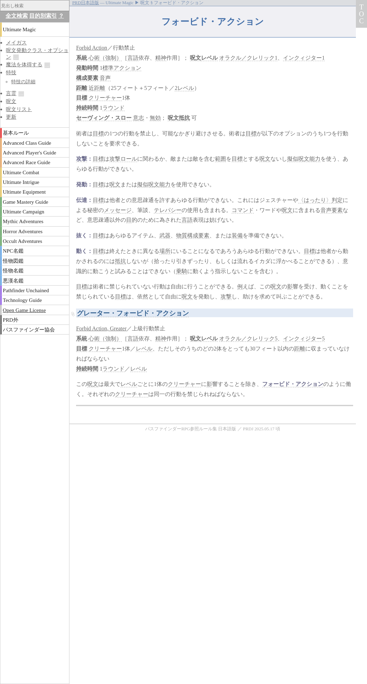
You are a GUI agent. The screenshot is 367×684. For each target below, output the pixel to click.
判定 (337, 200)
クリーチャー (105, 98)
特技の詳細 (23, 81)
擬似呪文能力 (303, 159)
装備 (237, 235)
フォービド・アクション (292, 384)
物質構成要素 (192, 235)
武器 (164, 235)
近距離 (97, 88)
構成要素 (87, 78)
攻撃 (81, 159)
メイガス (16, 42)
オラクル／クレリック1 (248, 58)
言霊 (11, 93)
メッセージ (118, 210)
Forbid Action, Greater (101, 328)
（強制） (111, 58)
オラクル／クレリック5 (248, 338)
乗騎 (181, 271)
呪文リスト (19, 109)
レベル (209, 58)
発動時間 (87, 68)
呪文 (195, 58)
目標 (81, 98)
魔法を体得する (24, 64)
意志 (138, 118)
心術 (94, 58)
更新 (11, 117)
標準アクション (121, 68)
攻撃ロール (123, 159)
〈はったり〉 (315, 200)
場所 (164, 251)
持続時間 (87, 108)
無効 (155, 118)
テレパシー (168, 210)
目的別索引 (43, 16)
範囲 (220, 159)
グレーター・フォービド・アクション (133, 313)
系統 (81, 58)
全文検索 (17, 16)
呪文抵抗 (179, 118)
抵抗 (120, 261)
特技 (11, 72)
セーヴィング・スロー (104, 118)
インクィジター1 (304, 58)
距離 (81, 88)
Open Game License (24, 310)
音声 (105, 78)
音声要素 (331, 210)
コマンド (243, 210)
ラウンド (113, 108)
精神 (160, 58)
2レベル (184, 88)
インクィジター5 (304, 338)
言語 (133, 58)
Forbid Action (91, 48)
